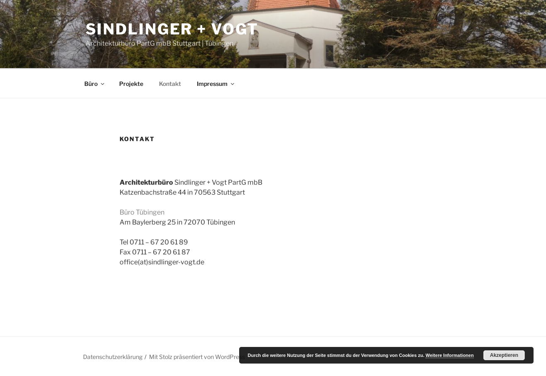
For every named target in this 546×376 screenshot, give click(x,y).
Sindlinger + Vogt (172, 29)
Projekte (131, 83)
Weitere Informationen (450, 355)
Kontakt (170, 83)
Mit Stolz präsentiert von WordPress (197, 356)
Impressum (216, 83)
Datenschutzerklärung (112, 356)
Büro (94, 83)
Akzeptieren (504, 355)
